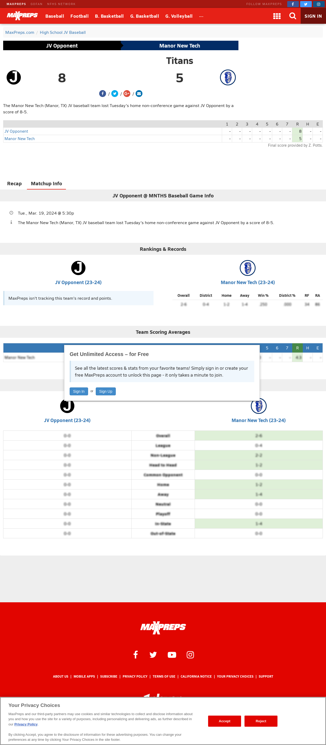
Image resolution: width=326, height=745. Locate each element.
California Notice (196, 676)
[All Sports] (201, 16)
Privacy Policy (135, 676)
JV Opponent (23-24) (78, 282)
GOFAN (37, 4)
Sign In (79, 391)
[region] (163, 721)
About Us (60, 676)
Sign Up (105, 391)
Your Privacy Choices (235, 676)
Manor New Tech (179, 45)
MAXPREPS (16, 4)
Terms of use (164, 676)
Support (266, 676)
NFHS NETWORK (61, 4)
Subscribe (108, 676)
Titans (179, 60)
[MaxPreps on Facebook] (293, 4)
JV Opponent (62, 45)
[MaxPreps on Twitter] (306, 4)
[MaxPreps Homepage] (163, 628)
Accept (224, 721)
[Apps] (277, 16)
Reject (261, 721)
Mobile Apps (84, 676)
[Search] (293, 16)
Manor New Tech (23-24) (248, 282)
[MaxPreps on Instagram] (319, 4)
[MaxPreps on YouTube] (172, 654)
